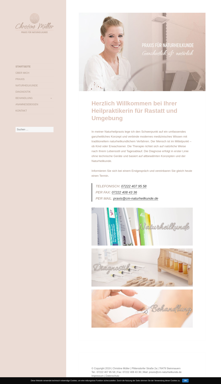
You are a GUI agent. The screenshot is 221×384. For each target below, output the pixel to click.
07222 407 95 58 (133, 186)
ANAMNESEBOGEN (27, 104)
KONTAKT (21, 110)
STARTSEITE (23, 66)
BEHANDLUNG (24, 98)
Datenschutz (112, 375)
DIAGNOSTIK (23, 92)
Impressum (97, 375)
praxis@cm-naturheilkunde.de (135, 198)
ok (185, 381)
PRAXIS (20, 79)
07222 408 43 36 (124, 192)
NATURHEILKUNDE (27, 85)
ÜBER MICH (22, 73)
